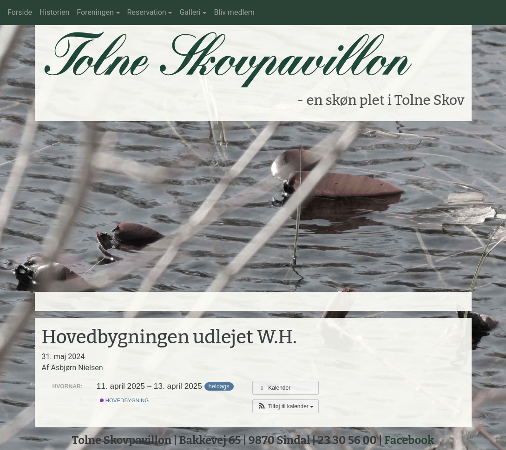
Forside (19, 12)
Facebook (409, 440)
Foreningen (95, 12)
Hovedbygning (124, 400)
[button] (285, 406)
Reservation (146, 12)
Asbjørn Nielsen (77, 367)
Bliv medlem (234, 12)
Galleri (189, 12)
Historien (54, 12)
